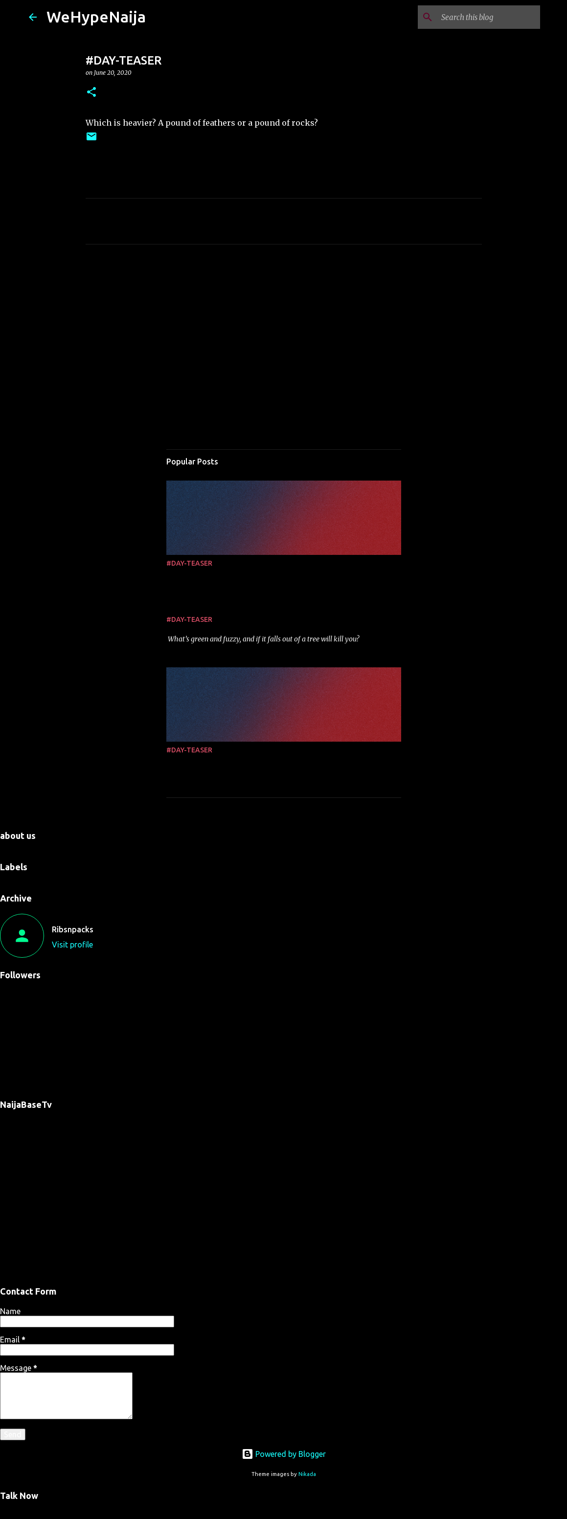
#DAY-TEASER (189, 563)
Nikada (307, 1474)
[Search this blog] (488, 17)
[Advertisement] (283, 343)
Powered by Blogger (284, 1454)
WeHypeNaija (96, 16)
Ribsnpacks (72, 929)
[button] (91, 92)
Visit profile (72, 944)
